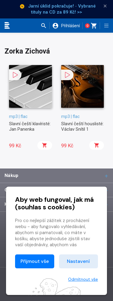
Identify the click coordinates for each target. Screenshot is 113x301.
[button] (45, 25)
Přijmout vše (34, 261)
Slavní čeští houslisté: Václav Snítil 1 (82, 126)
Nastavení (78, 261)
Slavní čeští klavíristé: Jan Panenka (30, 126)
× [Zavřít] (105, 6)
